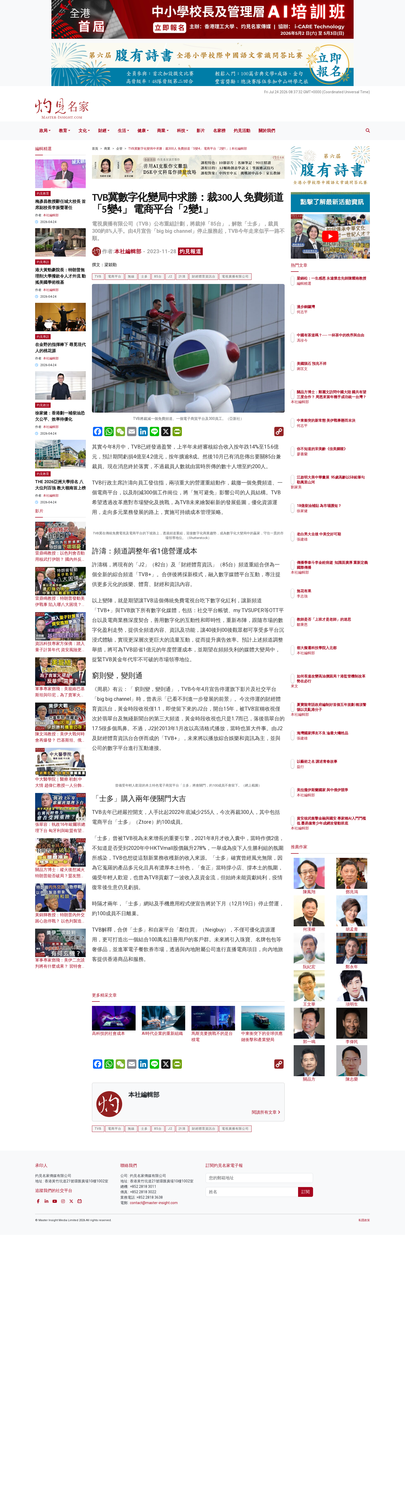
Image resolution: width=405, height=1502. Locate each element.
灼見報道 (190, 251)
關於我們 (267, 130)
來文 (330, 691)
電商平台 (114, 276)
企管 (119, 148)
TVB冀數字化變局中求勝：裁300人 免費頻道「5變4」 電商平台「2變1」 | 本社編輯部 (187, 148)
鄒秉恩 (332, 629)
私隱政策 (364, 1487)
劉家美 (332, 492)
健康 (141, 130)
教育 (63, 130)
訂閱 (305, 1459)
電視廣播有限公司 (235, 276)
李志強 (332, 596)
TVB (98, 276)
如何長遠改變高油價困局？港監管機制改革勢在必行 (347, 681)
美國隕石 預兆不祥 (342, 363)
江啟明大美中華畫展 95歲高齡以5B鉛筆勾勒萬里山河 (347, 482)
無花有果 (334, 591)
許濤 (182, 276)
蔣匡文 (332, 369)
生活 (122, 130)
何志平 (332, 312)
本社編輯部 (128, 251)
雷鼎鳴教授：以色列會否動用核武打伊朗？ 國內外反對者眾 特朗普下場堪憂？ (60, 559)
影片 (201, 130)
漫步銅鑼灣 (336, 307)
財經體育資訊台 (203, 276)
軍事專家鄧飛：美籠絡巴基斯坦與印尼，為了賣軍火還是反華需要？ (60, 695)
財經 (102, 130)
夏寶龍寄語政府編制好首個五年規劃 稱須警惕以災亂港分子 (347, 709)
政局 (43, 130)
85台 (158, 276)
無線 (131, 276)
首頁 (95, 148)
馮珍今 (332, 345)
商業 (161, 130)
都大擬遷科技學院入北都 (347, 648)
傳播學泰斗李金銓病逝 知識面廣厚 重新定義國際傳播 (346, 567)
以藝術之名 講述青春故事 (347, 761)
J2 (170, 276)
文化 (83, 130)
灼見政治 (43, 405)
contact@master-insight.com (154, 1470)
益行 (330, 767)
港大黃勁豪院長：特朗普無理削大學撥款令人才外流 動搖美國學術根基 (60, 276)
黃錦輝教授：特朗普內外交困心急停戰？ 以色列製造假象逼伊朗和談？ (60, 921)
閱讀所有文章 (266, 1379)
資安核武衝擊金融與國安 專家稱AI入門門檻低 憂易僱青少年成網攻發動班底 (347, 823)
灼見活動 (242, 130)
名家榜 (219, 130)
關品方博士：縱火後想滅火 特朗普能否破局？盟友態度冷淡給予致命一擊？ (60, 875)
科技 (181, 130)
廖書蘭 (332, 459)
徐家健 (332, 515)
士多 (144, 276)
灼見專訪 (43, 262)
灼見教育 (43, 193)
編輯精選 (334, 288)
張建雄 (332, 544)
